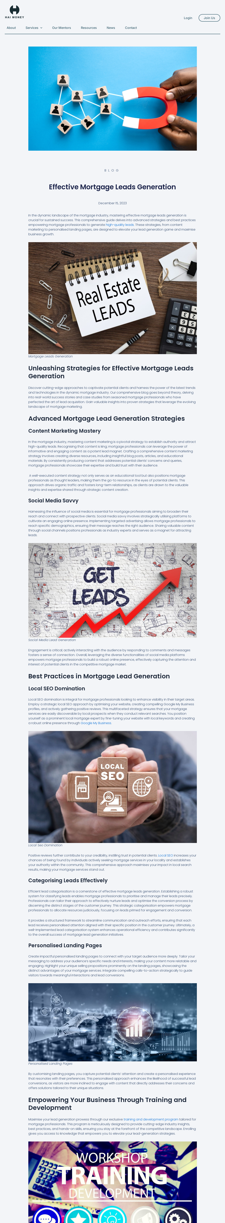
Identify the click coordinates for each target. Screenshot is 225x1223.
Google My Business (96, 723)
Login (188, 18)
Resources (89, 28)
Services (34, 28)
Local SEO (165, 855)
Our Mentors (61, 28)
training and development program (151, 1119)
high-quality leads (120, 225)
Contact (131, 28)
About (11, 28)
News (111, 28)
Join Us (209, 18)
